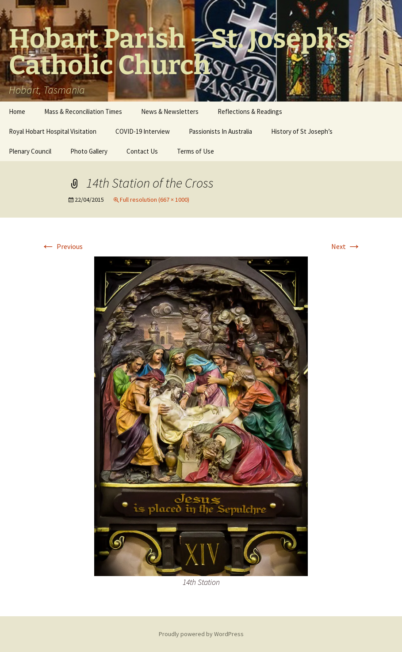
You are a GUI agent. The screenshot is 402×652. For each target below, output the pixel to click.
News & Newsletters (170, 111)
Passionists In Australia (220, 131)
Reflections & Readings (250, 111)
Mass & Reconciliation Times (83, 111)
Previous (62, 246)
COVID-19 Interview (142, 131)
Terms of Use (195, 151)
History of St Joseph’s (302, 131)
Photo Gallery (88, 151)
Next (346, 246)
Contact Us (142, 151)
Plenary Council (30, 151)
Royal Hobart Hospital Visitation (52, 131)
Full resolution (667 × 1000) (154, 200)
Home (17, 111)
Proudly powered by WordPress (201, 634)
